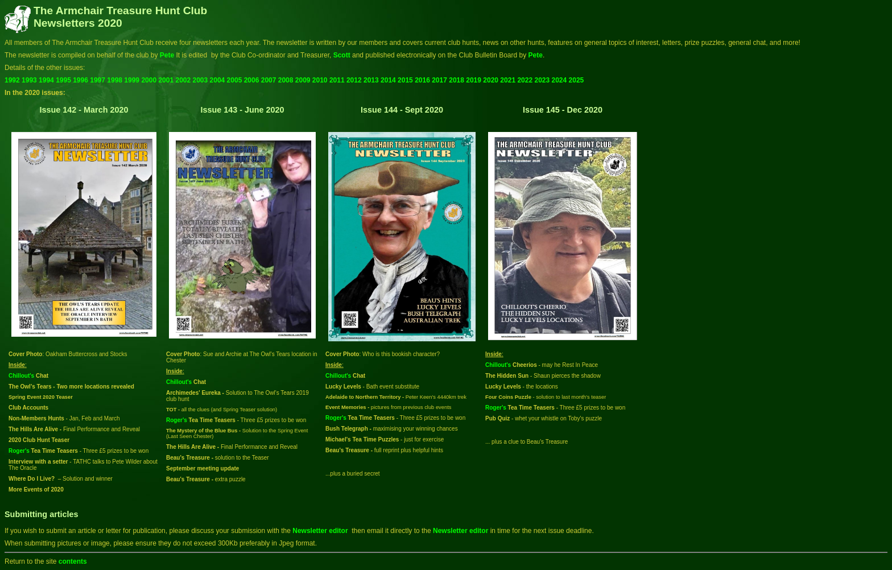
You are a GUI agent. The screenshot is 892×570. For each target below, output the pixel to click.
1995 (63, 80)
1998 (114, 80)
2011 (337, 80)
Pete (167, 55)
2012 (354, 80)
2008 (286, 80)
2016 (422, 80)
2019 (473, 80)
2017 (439, 80)
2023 (542, 80)
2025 (576, 80)
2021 (507, 80)
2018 (456, 80)
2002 (183, 80)
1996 (80, 80)
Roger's (19, 451)
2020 (490, 80)
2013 (371, 80)
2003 (200, 80)
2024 (559, 80)
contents (73, 561)
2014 (388, 80)
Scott (342, 55)
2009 (303, 80)
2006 (251, 80)
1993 (29, 80)
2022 (524, 80)
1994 (46, 80)
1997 (97, 80)
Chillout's (21, 376)
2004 (217, 80)
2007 (268, 80)
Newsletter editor (320, 531)
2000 (148, 80)
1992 (12, 80)
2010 (320, 80)
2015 (405, 80)
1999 (131, 80)
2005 (234, 80)
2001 (166, 80)
